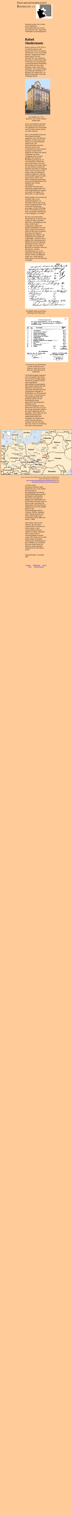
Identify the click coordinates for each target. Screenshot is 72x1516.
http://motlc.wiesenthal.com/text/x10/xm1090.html (45, 482)
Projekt (39, 567)
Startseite (28, 565)
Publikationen (36, 565)
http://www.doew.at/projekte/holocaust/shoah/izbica (40, 480)
